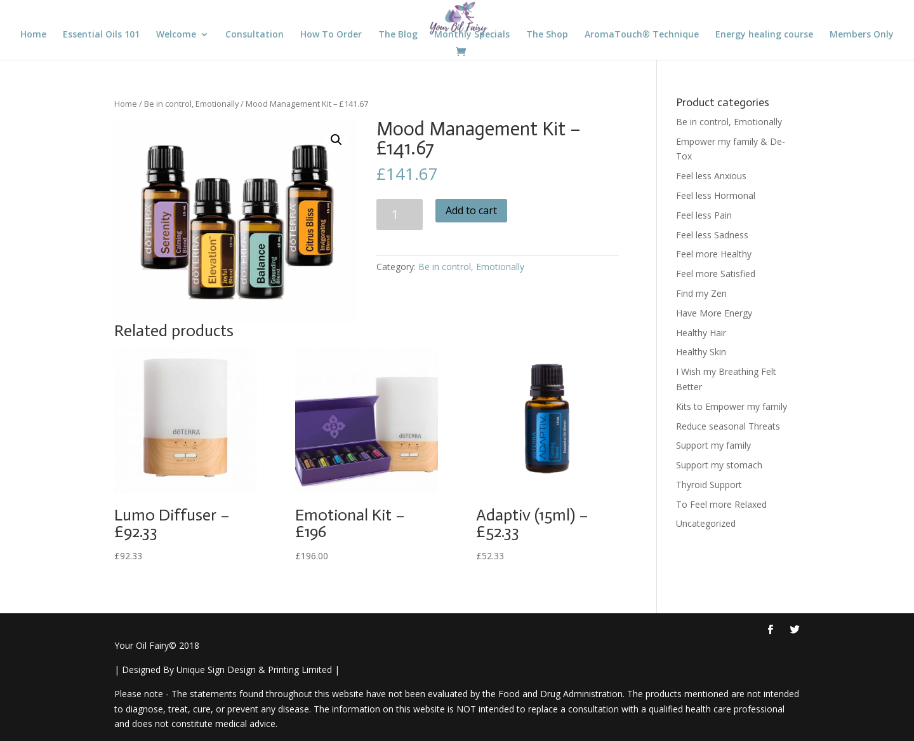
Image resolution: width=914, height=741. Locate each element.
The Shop (547, 35)
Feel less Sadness (712, 235)
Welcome (176, 35)
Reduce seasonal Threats (728, 426)
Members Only (862, 35)
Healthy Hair (701, 333)
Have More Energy (714, 313)
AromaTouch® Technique (642, 35)
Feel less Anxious (711, 176)
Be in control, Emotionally (191, 103)
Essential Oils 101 (101, 35)
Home (33, 35)
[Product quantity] (399, 214)
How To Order (331, 35)
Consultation (254, 35)
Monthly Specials (472, 35)
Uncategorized (706, 523)
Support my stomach (719, 465)
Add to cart (471, 210)
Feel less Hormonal (715, 195)
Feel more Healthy (714, 254)
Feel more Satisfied (715, 274)
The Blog (398, 35)
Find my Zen (701, 293)
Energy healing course (764, 35)
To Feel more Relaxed (721, 504)
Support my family (713, 445)
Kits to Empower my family (731, 406)
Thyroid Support (709, 485)
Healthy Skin (701, 352)
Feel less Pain (704, 215)
